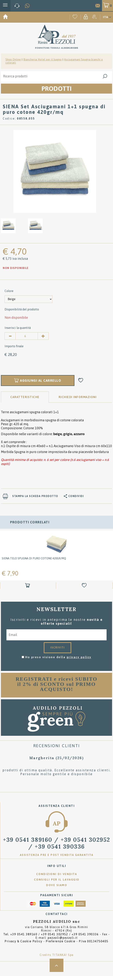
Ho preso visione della (58, 657)
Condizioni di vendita (56, 874)
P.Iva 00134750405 (93, 941)
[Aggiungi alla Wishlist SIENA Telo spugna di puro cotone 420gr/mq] (85, 585)
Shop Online (13, 59)
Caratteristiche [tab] (25, 397)
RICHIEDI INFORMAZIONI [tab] (78, 397)
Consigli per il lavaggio (56, 879)
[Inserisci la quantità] (27, 336)
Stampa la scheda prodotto (35, 496)
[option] (54, 171)
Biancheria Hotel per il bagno (42, 59)
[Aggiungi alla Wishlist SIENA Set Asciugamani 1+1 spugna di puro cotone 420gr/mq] (80, 380)
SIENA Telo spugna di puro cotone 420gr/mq (34, 558)
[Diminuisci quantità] (10, 336)
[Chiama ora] (17, 5)
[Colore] (28, 299)
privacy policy (79, 657)
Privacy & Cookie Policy (23, 941)
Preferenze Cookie (61, 941)
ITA (105, 17)
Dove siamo (56, 885)
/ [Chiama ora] (56, 843)
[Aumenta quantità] (43, 336)
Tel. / (51, 934)
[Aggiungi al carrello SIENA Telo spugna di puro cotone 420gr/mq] (28, 585)
